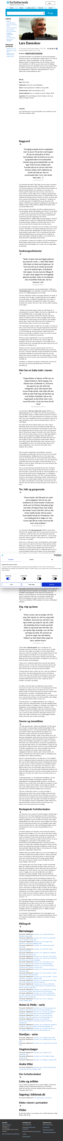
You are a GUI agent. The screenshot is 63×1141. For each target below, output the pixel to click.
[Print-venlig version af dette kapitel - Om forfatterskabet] (20, 1077)
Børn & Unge (30, 8)
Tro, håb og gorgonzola (12, 27)
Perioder (40, 8)
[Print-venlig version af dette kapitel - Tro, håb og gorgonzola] (20, 492)
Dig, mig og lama (10, 29)
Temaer (11, 8)
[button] (47, 49)
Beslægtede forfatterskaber (10, 34)
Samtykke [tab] (10, 559)
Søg (50, 13)
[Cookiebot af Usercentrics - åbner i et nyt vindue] (55, 555)
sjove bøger (28, 53)
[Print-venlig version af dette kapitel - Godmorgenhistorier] (20, 254)
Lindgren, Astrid (10, 56)
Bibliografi (9, 36)
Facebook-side (36, 1131)
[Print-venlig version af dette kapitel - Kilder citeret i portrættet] (20, 1106)
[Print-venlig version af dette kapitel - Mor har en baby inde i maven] (20, 373)
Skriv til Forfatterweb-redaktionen (10, 1133)
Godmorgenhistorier (11, 23)
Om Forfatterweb (26, 1124)
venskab (33, 53)
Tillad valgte (31, 584)
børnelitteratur (39, 53)
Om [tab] (52, 559)
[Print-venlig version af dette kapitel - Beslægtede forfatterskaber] (20, 812)
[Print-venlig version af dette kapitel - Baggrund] (20, 144)
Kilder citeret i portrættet (10, 40)
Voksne (21, 8)
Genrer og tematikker (11, 31)
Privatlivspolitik (26, 1136)
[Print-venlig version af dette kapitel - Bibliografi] (20, 927)
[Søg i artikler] (25, 13)
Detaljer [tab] (32, 559)
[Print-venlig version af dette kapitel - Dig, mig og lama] (20, 610)
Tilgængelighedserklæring (49, 1132)
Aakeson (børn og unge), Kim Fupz (10, 54)
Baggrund (9, 21)
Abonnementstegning (48, 1129)
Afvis (11, 584)
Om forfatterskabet (11, 37)
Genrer (50, 8)
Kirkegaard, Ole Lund (11, 48)
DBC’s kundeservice (48, 1124)
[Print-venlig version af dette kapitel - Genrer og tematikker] (20, 724)
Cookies (24, 1134)
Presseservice (46, 1127)
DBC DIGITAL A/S (6, 1124)
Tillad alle (51, 584)
